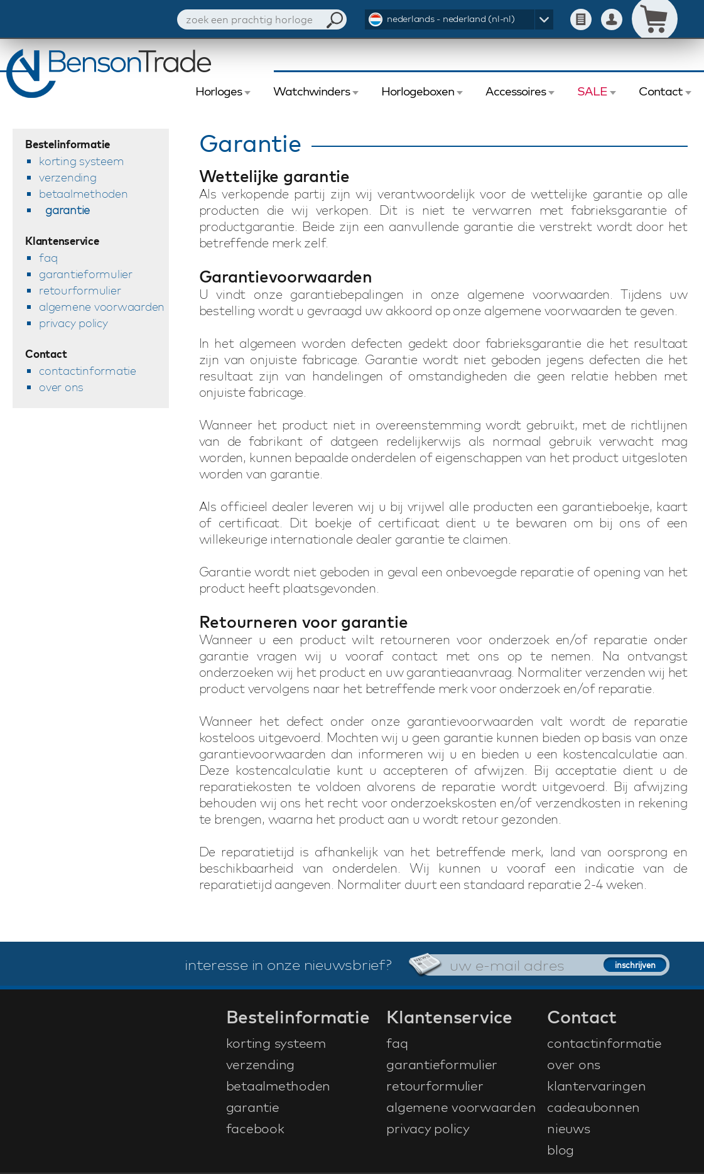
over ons (61, 387)
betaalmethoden (83, 193)
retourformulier (80, 290)
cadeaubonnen (593, 1107)
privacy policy (73, 323)
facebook (255, 1128)
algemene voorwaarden (102, 306)
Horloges (218, 91)
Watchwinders (311, 91)
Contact (661, 91)
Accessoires (515, 91)
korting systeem (81, 161)
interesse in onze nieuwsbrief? (288, 964)
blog (560, 1149)
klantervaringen (596, 1085)
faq (48, 257)
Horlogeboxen (417, 91)
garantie (67, 210)
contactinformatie (87, 371)
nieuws (568, 1128)
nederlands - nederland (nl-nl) (451, 18)
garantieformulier (86, 274)
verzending (68, 177)
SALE (592, 91)
